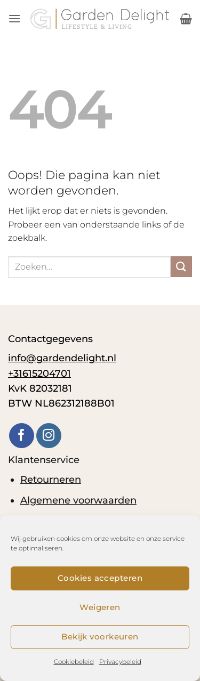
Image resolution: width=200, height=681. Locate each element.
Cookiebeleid (74, 662)
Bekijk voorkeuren (100, 636)
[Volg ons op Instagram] (48, 435)
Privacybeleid (120, 662)
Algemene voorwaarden (78, 500)
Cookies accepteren (100, 578)
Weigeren (100, 607)
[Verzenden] (181, 266)
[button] (14, 18)
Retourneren (50, 479)
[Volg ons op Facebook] (21, 435)
